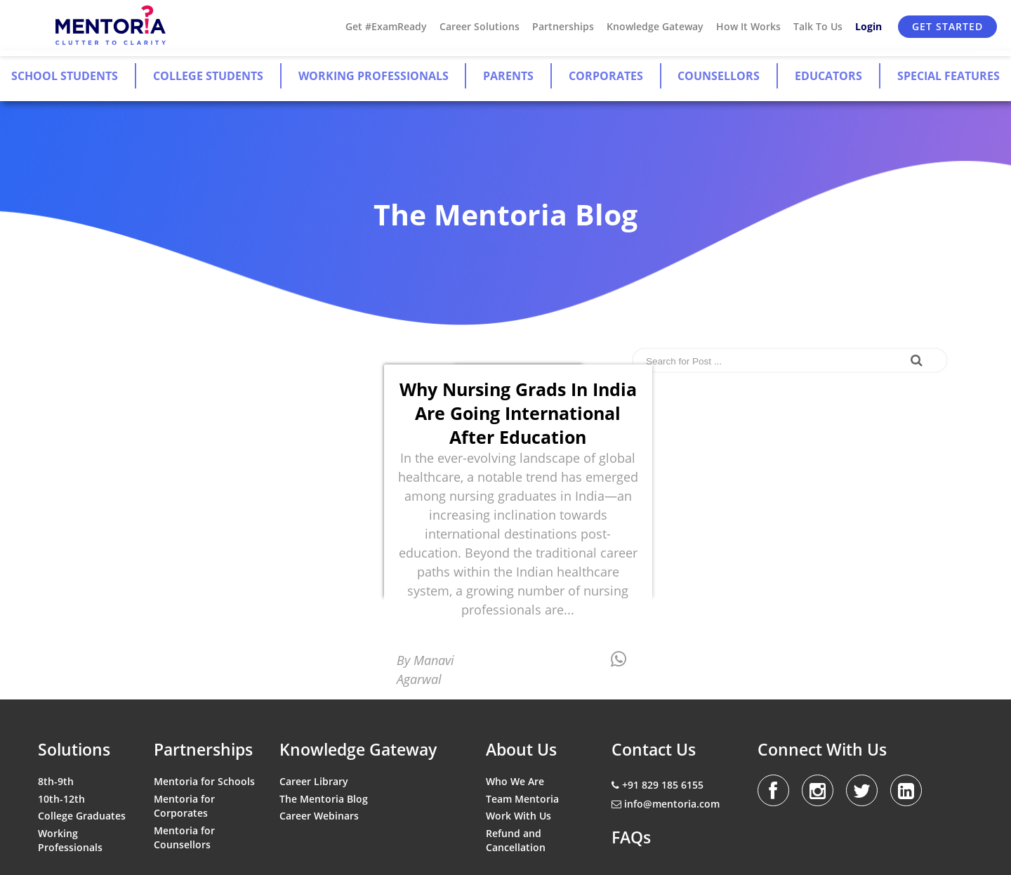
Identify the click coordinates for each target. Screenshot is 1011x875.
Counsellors (719, 76)
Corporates (606, 76)
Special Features (948, 76)
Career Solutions (480, 26)
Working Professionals (373, 76)
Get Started (947, 26)
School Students (64, 76)
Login (868, 26)
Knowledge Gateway (655, 26)
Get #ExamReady (386, 26)
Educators (828, 76)
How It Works (748, 26)
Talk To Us (817, 26)
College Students (208, 76)
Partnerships (563, 26)
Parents (508, 76)
